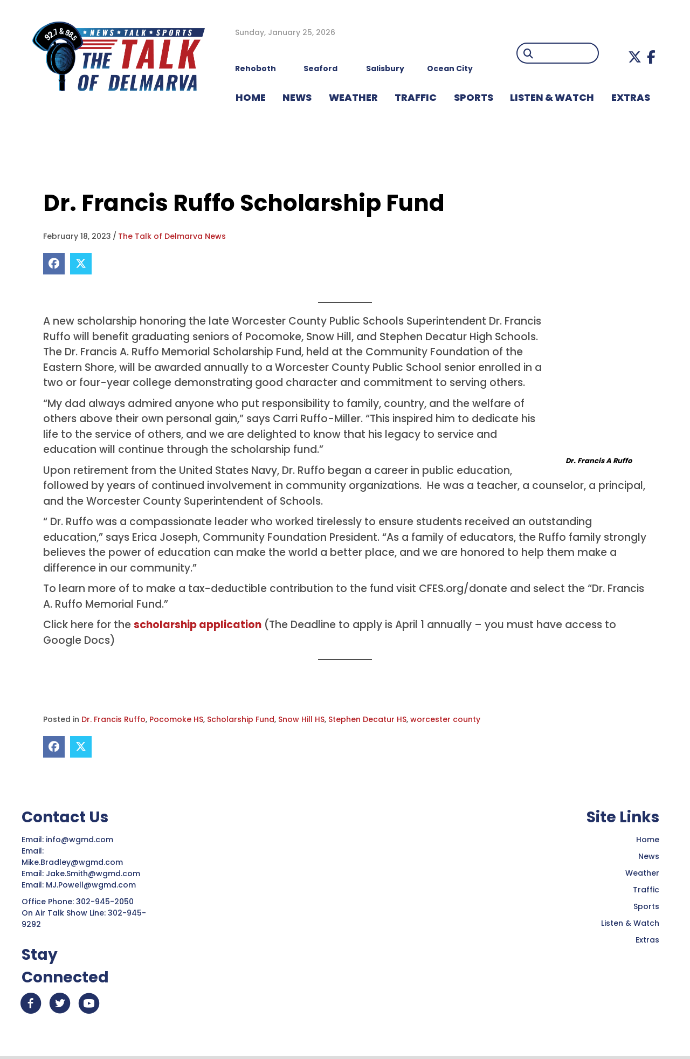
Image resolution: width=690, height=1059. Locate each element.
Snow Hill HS (301, 719)
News (648, 856)
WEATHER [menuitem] (353, 97)
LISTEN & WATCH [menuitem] (552, 97)
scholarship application (197, 624)
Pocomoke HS (176, 719)
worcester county (445, 719)
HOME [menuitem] (251, 97)
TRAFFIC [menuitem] (416, 97)
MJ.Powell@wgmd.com (93, 884)
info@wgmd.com (80, 839)
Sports (646, 906)
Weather (642, 873)
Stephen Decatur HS (367, 719)
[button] (634, 57)
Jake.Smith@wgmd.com (94, 873)
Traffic (646, 889)
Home (647, 839)
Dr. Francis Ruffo (113, 719)
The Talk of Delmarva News (172, 236)
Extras (647, 939)
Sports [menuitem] (473, 97)
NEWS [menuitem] (297, 97)
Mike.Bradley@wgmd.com (72, 862)
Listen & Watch (630, 923)
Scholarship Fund (240, 719)
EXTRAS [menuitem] (630, 97)
